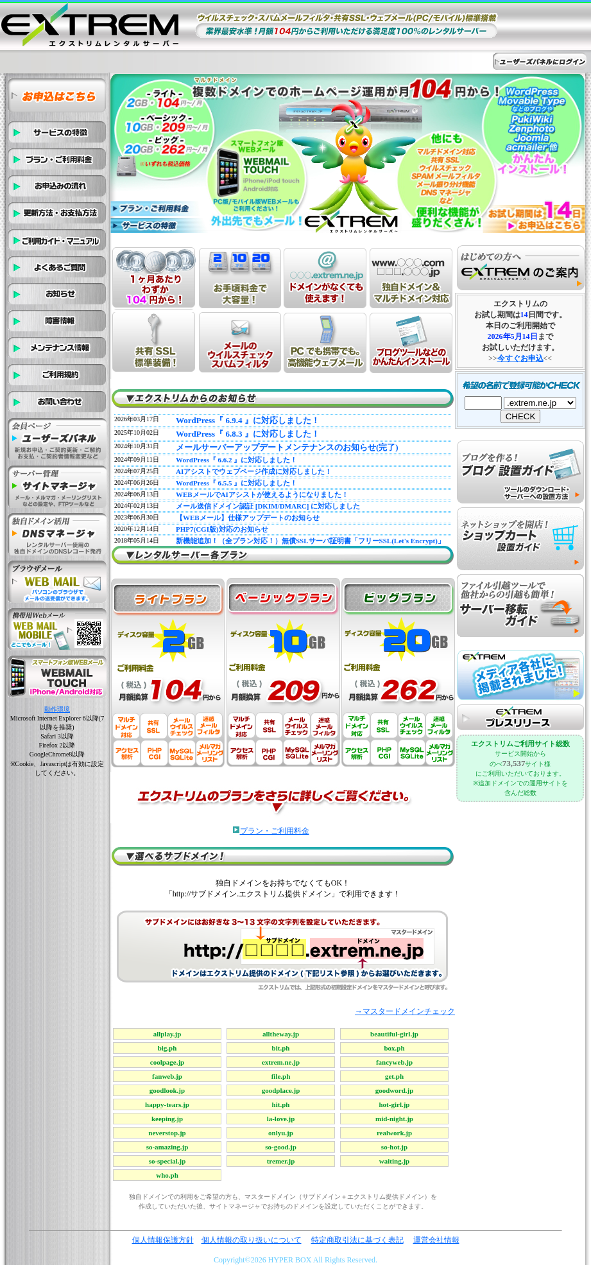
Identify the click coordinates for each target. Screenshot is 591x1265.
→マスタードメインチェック (405, 1011)
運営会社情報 (436, 1239)
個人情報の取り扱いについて (251, 1239)
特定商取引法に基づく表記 (357, 1239)
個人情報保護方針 (163, 1239)
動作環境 (57, 709)
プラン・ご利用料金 (274, 830)
